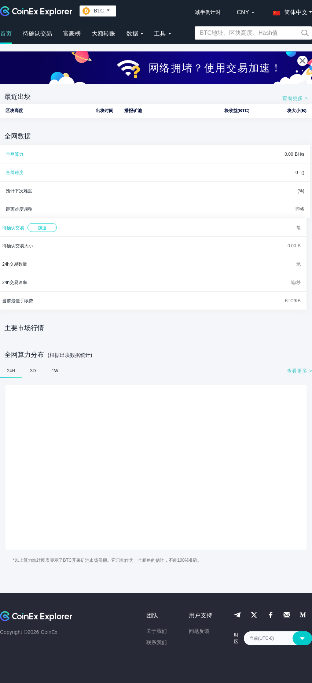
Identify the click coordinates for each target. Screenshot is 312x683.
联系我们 (156, 642)
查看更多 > (295, 98)
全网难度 (14, 172)
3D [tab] (33, 370)
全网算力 (14, 154)
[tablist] (156, 370)
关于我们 (156, 631)
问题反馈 (199, 631)
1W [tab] (55, 370)
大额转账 (103, 33)
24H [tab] (11, 370)
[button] (288, 11)
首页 (6, 33)
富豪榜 (72, 33)
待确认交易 (37, 33)
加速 (42, 227)
